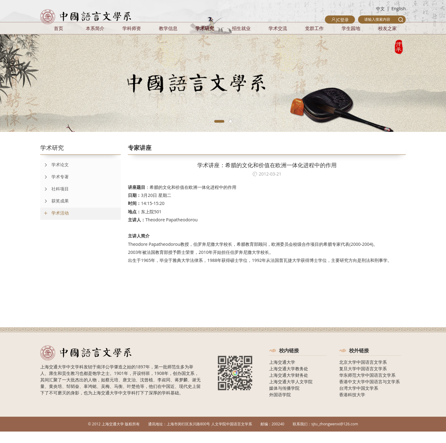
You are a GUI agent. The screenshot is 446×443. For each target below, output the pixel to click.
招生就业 (241, 40)
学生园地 (351, 40)
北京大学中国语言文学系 (363, 373)
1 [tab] (219, 133)
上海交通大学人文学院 (291, 393)
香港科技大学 (352, 406)
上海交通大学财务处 (288, 386)
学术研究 (204, 40)
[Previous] (50, 95)
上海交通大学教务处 (288, 380)
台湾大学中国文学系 (358, 399)
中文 (380, 8)
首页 (58, 40)
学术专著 (54, 188)
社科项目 (54, 200)
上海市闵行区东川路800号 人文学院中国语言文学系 (209, 435)
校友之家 (387, 40)
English (398, 8)
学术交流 (278, 40)
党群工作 (314, 40)
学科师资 (131, 40)
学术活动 (60, 224)
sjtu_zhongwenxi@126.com (334, 435)
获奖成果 (54, 212)
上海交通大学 (282, 373)
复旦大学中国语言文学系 (363, 380)
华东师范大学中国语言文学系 (367, 386)
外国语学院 (280, 406)
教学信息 (168, 40)
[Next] (396, 95)
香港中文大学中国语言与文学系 (369, 393)
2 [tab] (230, 133)
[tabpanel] (223, 94)
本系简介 (95, 40)
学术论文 (54, 176)
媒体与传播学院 (284, 399)
